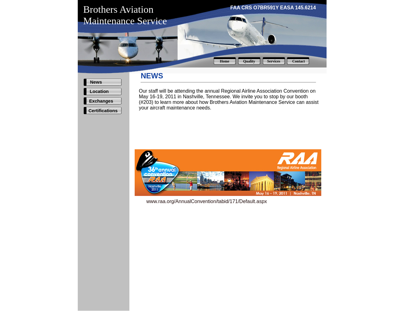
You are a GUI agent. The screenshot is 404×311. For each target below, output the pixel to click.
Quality (249, 61)
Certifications (103, 110)
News (96, 82)
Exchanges (101, 101)
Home (225, 61)
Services (273, 61)
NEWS (152, 76)
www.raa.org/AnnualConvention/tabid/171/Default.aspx (206, 201)
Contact (298, 61)
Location (99, 91)
